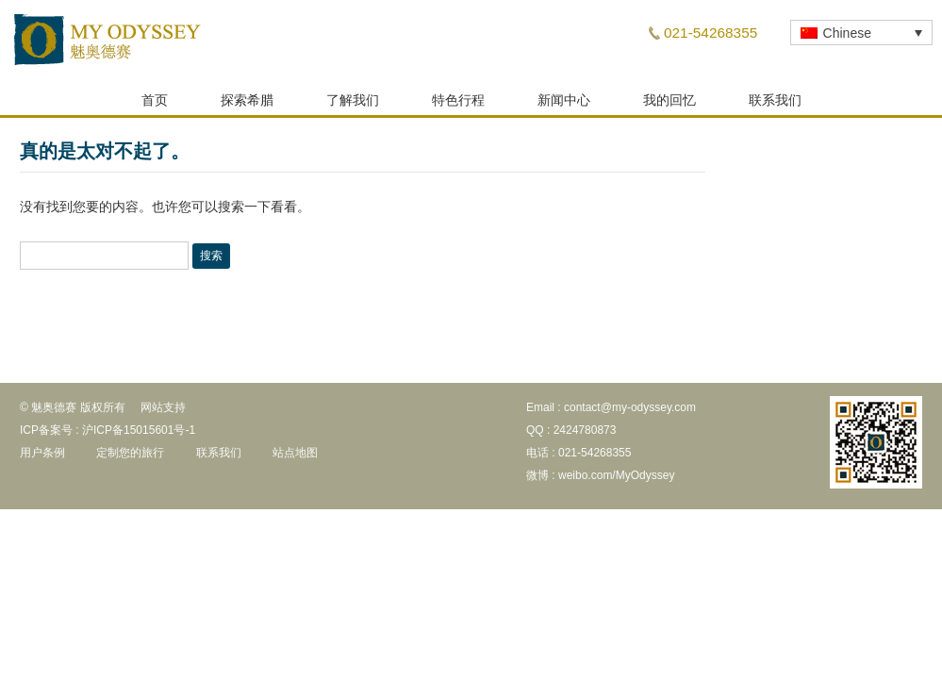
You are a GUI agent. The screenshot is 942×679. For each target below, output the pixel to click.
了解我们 (352, 105)
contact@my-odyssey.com (630, 413)
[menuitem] (861, 32)
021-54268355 (710, 33)
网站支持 (163, 413)
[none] (861, 32)
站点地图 (295, 458)
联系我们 (775, 105)
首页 (154, 105)
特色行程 (458, 105)
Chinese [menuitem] (847, 33)
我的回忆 (669, 105)
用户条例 (42, 458)
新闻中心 (563, 105)
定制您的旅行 (130, 458)
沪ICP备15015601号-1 (138, 435)
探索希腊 (247, 105)
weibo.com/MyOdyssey (616, 481)
